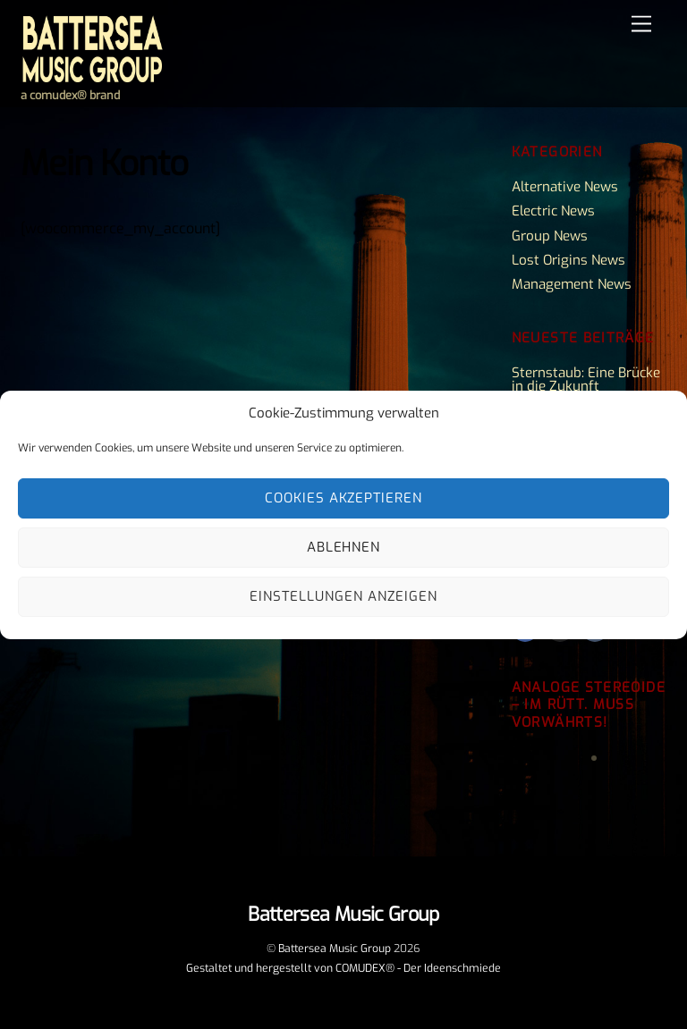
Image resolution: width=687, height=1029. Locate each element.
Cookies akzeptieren (344, 498)
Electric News (553, 211)
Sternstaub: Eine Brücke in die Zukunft (586, 379)
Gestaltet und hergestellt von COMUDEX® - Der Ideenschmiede (343, 968)
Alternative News (565, 187)
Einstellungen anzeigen (343, 596)
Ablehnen (344, 547)
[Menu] (641, 24)
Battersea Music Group (334, 948)
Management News (572, 284)
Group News (550, 236)
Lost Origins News (568, 260)
